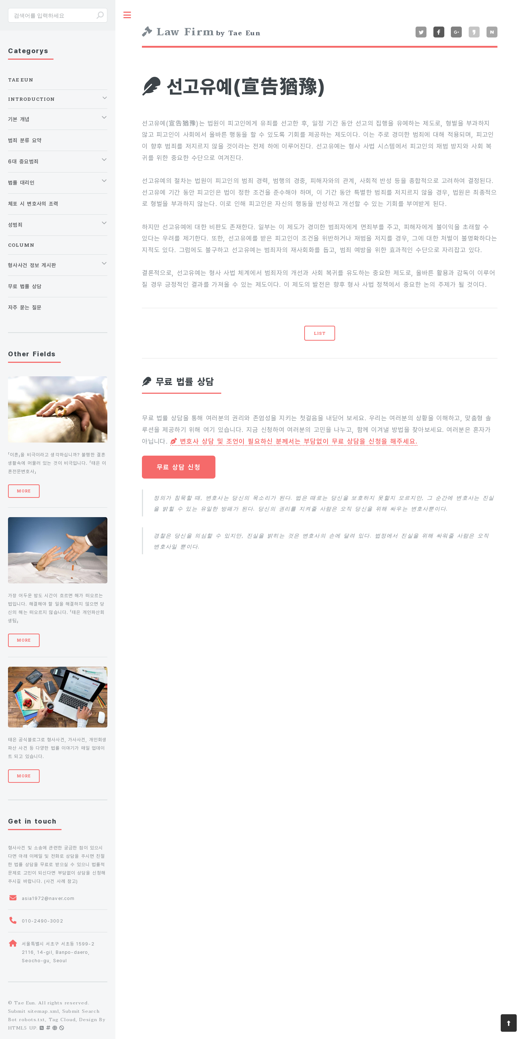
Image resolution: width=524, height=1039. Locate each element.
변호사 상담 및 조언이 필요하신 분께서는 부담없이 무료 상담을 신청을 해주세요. (293, 441)
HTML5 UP (22, 1028)
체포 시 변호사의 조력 (33, 204)
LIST (320, 333)
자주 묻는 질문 (24, 307)
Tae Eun (20, 79)
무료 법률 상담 (24, 286)
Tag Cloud (62, 1020)
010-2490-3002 (42, 921)
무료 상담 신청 (179, 467)
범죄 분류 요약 (24, 140)
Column (21, 245)
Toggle (127, 15)
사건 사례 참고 (61, 881)
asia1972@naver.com (48, 898)
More (24, 490)
